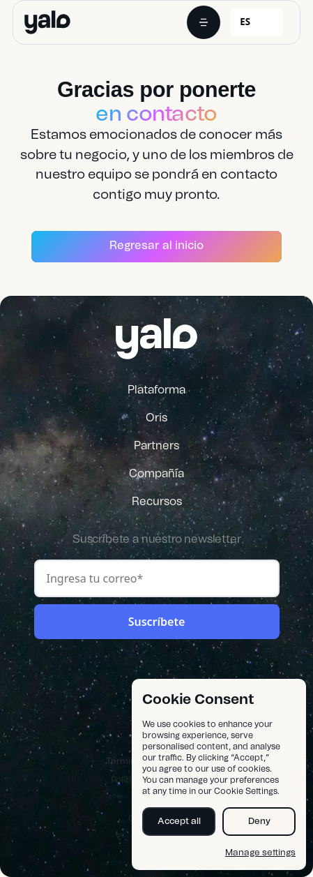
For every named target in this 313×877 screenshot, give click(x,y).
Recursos (157, 501)
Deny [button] (259, 821)
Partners (156, 445)
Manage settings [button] (260, 852)
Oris (156, 417)
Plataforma (156, 390)
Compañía (156, 473)
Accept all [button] (179, 821)
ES (245, 21)
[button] (203, 22)
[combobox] (256, 22)
